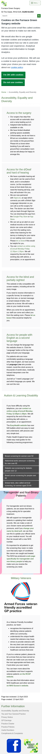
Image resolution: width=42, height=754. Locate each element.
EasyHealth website (18, 425)
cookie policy (17, 67)
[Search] (19, 16)
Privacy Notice (7, 717)
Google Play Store (20, 216)
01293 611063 (28, 12)
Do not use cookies (13, 82)
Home (3, 92)
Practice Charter (7, 723)
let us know (20, 241)
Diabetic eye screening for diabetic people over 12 (18, 469)
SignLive (17, 198)
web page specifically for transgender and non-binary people (21, 558)
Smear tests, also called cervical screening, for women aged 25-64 (18, 484)
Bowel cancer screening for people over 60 (20, 477)
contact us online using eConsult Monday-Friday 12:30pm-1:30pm (22, 248)
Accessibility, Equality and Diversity (15, 711)
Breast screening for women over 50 (19, 456)
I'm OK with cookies (13, 75)
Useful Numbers (7, 730)
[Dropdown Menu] (35, 3)
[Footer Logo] (23, 746)
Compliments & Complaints (12, 733)
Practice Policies (7, 727)
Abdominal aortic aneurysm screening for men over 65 (20, 462)
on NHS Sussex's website (17, 685)
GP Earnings (6, 720)
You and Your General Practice (13, 714)
